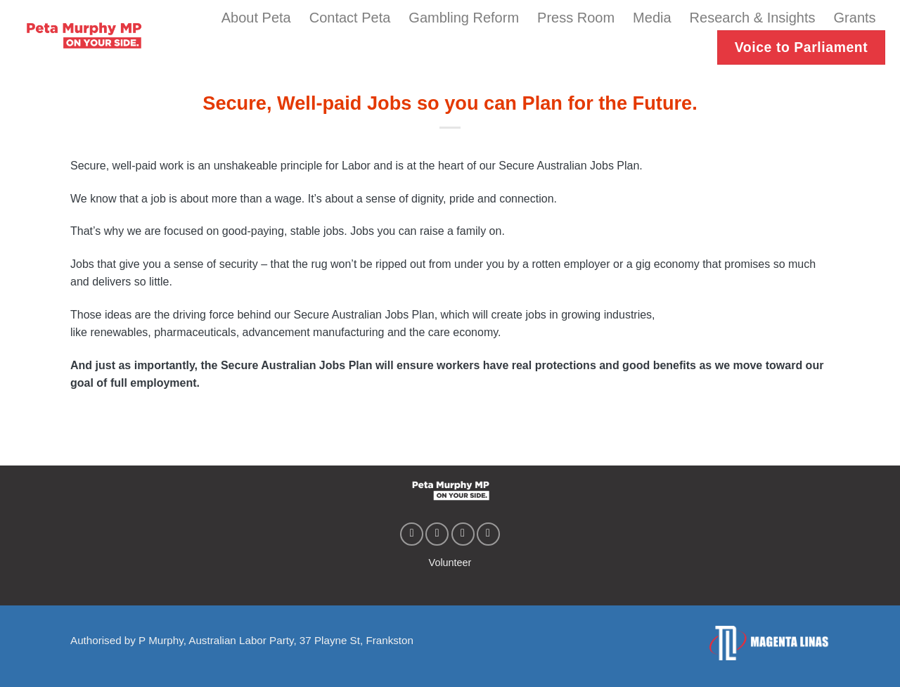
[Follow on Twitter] (463, 534)
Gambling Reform (464, 17)
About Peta (256, 17)
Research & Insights (753, 17)
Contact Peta (350, 17)
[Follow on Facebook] (411, 534)
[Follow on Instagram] (437, 534)
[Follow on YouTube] (488, 534)
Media (652, 17)
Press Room (576, 17)
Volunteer (450, 562)
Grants (855, 17)
